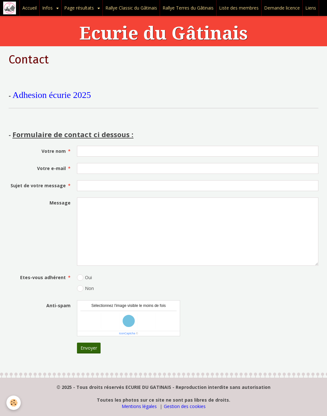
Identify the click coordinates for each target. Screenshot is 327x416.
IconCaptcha (127, 333)
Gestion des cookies (185, 406)
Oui (84, 277)
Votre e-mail (51, 168)
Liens (310, 8)
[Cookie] (13, 403)
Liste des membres (239, 8)
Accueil (29, 8)
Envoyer (88, 348)
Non (85, 288)
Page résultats (79, 8)
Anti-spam (58, 305)
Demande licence (282, 8)
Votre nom (54, 151)
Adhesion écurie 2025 (51, 95)
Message (60, 203)
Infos (48, 8)
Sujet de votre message (38, 185)
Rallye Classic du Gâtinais (131, 8)
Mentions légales (139, 406)
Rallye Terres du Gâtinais (188, 8)
